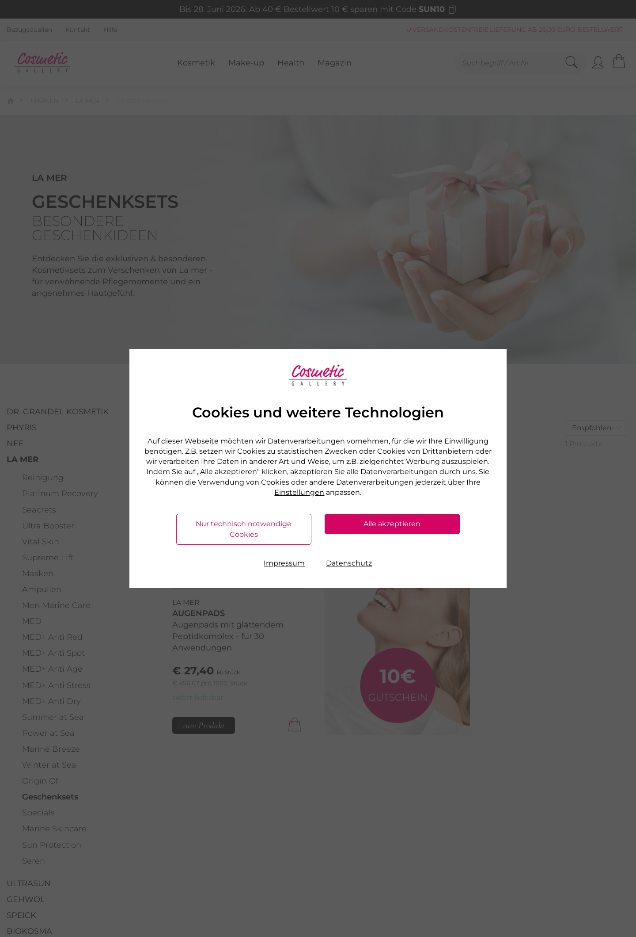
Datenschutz (349, 563)
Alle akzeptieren (391, 524)
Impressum (284, 563)
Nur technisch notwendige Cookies (244, 529)
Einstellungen (299, 492)
